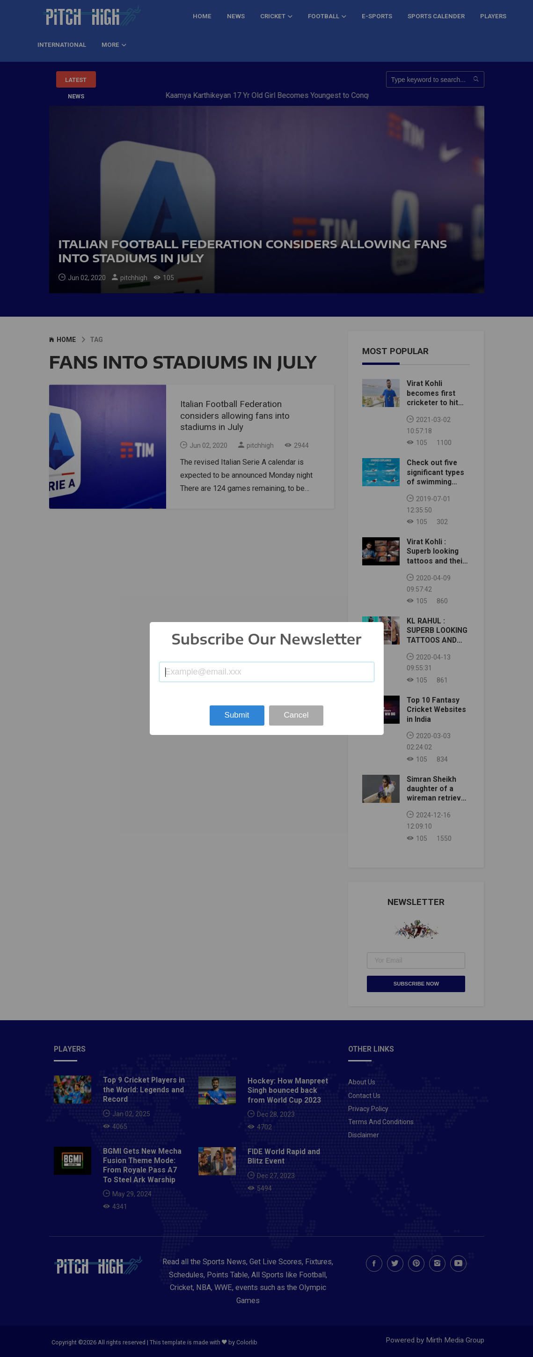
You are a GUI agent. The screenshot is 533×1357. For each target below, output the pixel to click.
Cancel (296, 715)
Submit (237, 715)
